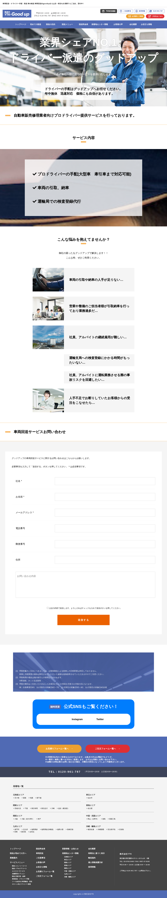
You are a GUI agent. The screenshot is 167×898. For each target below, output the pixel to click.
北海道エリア (68, 857)
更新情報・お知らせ (70, 849)
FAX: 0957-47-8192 (142, 861)
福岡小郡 (60, 829)
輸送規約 (92, 858)
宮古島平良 (111, 829)
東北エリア (67, 859)
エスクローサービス (18, 871)
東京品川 (44, 808)
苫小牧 (17, 798)
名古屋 (90, 808)
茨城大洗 (18, 808)
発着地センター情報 (99, 24)
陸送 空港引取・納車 (18, 876)
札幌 (31, 798)
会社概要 (133, 24)
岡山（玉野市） (93, 819)
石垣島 (121, 829)
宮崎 (15, 832)
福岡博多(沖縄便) (47, 829)
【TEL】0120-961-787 (42, 15)
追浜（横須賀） (63, 808)
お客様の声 (118, 24)
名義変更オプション (18, 873)
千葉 (26, 808)
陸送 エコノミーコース (19, 866)
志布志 (32, 832)
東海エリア (67, 865)
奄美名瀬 (91, 829)
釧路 (24, 798)
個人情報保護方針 (95, 862)
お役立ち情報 (146, 24)
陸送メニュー (67, 24)
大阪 (16, 819)
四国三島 (112, 819)
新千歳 (39, 798)
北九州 (25, 829)
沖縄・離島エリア (70, 877)
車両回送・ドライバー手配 (20, 879)
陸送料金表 (83, 24)
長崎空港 (70, 829)
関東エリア (67, 862)
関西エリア (67, 868)
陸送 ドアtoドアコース (19, 868)
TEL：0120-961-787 (65, 771)
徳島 (104, 819)
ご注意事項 (40, 858)
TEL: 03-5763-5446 (127, 861)
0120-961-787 (132, 870)
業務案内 (13, 858)
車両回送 (39, 853)
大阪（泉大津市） (28, 819)
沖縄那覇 (101, 829)
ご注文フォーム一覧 (44, 876)
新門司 (17, 829)
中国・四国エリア (70, 871)
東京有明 (34, 808)
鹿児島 (23, 832)
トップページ (20, 24)
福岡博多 (34, 829)
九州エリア (67, 874)
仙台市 (90, 798)
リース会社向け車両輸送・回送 (22, 881)
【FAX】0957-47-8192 (59, 15)
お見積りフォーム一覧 (45, 871)
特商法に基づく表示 (96, 853)
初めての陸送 (35, 24)
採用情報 (92, 867)
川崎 (53, 808)
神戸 (39, 819)
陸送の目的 (50, 24)
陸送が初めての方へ (18, 853)
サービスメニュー (17, 862)
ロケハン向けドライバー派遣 (21, 884)
